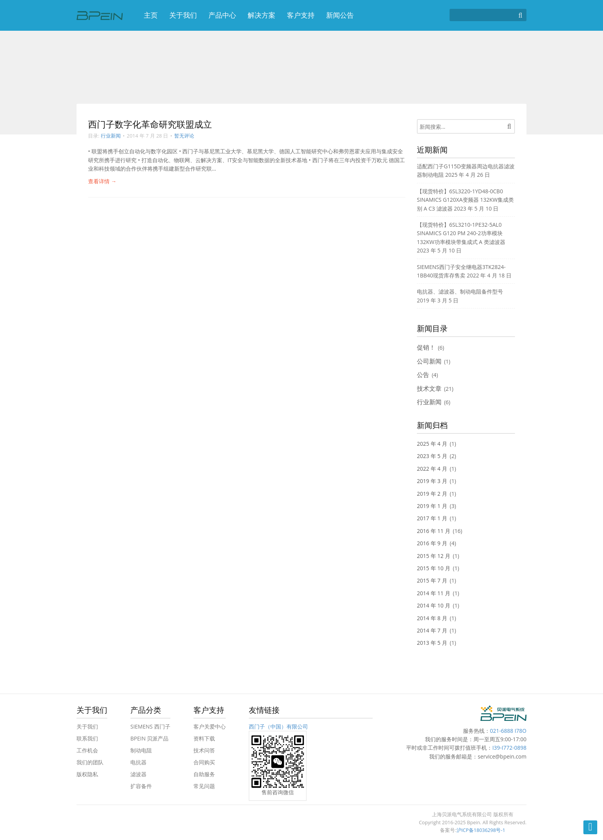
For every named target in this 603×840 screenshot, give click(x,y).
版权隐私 (87, 774)
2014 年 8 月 (432, 618)
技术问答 (204, 750)
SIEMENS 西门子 (150, 726)
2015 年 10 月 (433, 568)
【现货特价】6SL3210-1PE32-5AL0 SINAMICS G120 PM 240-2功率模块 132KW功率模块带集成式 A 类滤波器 (461, 233)
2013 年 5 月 (432, 642)
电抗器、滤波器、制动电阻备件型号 (460, 291)
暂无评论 (184, 135)
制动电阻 (141, 750)
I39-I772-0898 (509, 747)
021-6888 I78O (508, 730)
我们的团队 (90, 762)
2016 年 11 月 (433, 531)
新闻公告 (340, 15)
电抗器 (138, 762)
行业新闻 (111, 135)
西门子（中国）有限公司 (278, 726)
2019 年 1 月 (432, 506)
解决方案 (261, 15)
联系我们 (87, 738)
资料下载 (204, 738)
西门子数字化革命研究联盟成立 (150, 124)
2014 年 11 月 (433, 593)
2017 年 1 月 (432, 518)
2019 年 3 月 (432, 481)
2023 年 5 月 (432, 456)
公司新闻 (429, 361)
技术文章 (429, 388)
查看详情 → (102, 181)
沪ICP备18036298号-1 (480, 830)
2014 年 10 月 (433, 605)
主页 (151, 15)
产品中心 (222, 15)
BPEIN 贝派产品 (149, 738)
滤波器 (138, 774)
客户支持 (301, 15)
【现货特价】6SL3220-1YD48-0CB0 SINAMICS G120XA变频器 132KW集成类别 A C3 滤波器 (465, 200)
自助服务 (204, 774)
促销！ (426, 347)
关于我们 (183, 15)
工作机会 (87, 750)
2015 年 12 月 (433, 555)
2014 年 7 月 (432, 630)
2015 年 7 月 (432, 580)
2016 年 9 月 (432, 543)
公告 (423, 374)
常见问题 (204, 786)
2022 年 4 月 (432, 468)
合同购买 (204, 762)
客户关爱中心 (209, 726)
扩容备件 (141, 786)
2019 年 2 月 (432, 493)
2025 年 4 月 (432, 443)
